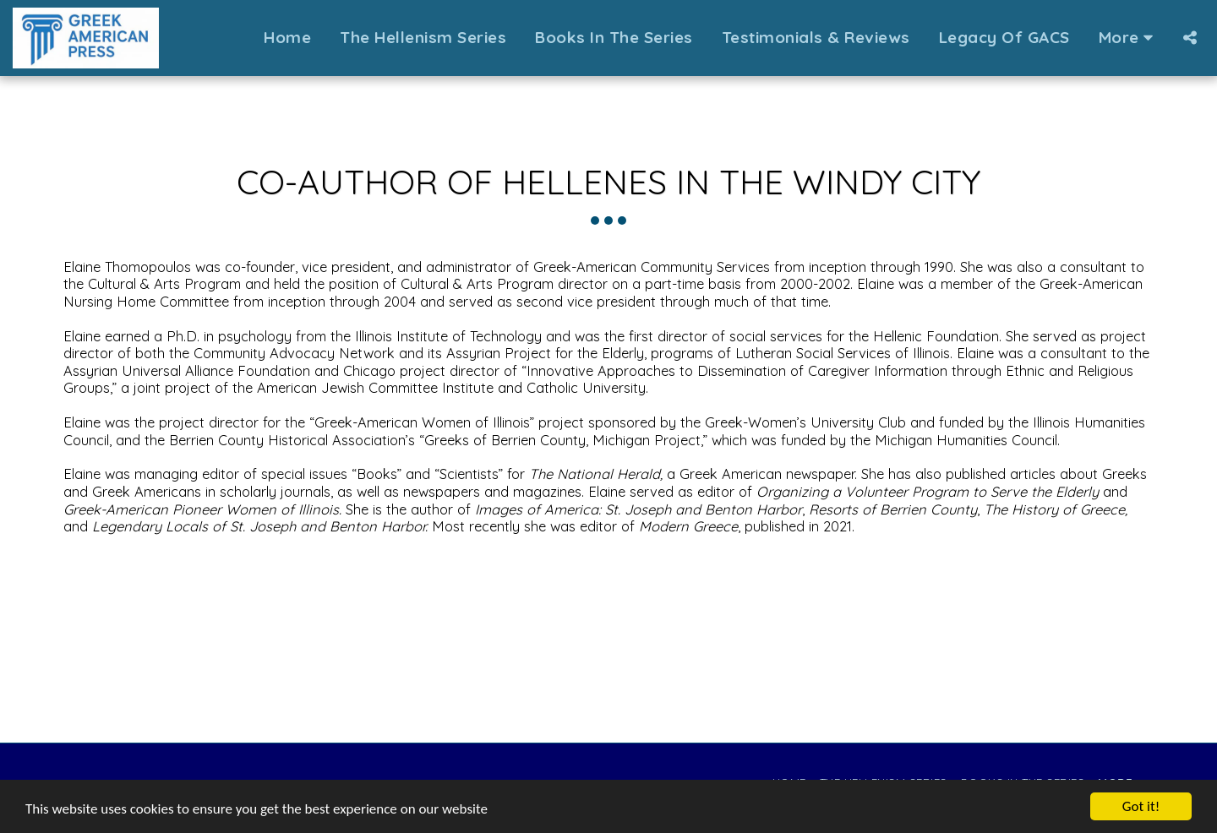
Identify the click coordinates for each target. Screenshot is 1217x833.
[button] (1189, 38)
